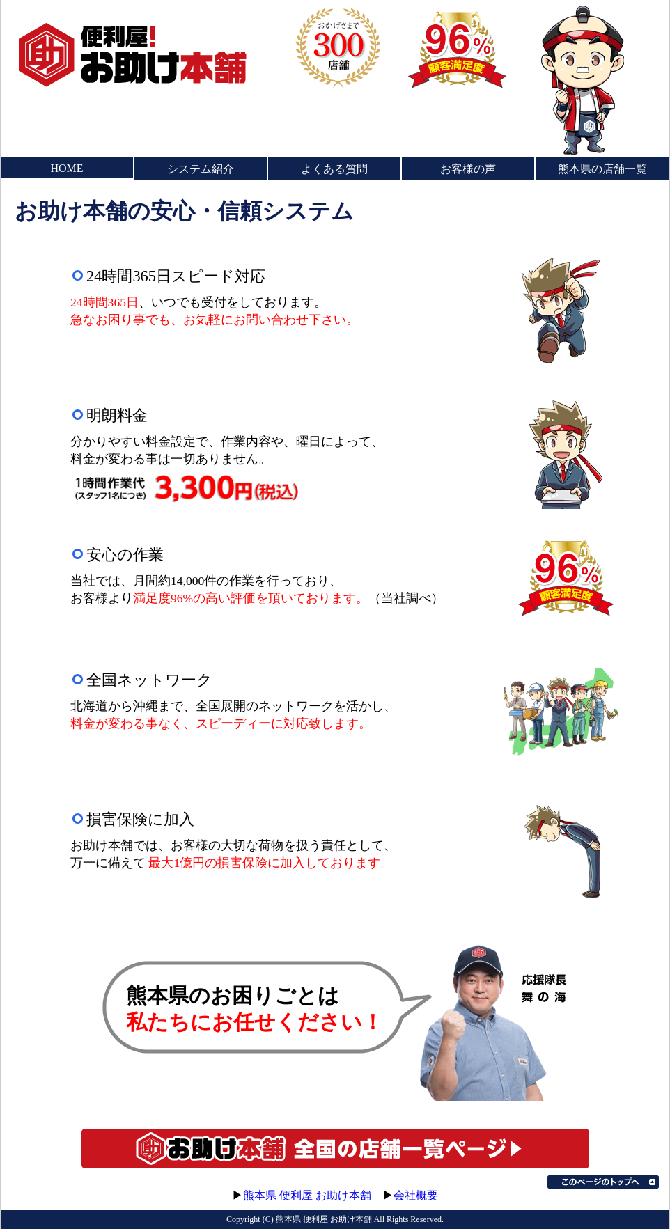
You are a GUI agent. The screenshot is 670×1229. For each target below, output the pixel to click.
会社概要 (416, 1195)
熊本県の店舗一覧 (602, 169)
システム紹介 (200, 169)
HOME (66, 168)
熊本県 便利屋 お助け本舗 (307, 1195)
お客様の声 (468, 169)
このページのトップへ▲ (603, 1182)
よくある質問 (334, 169)
